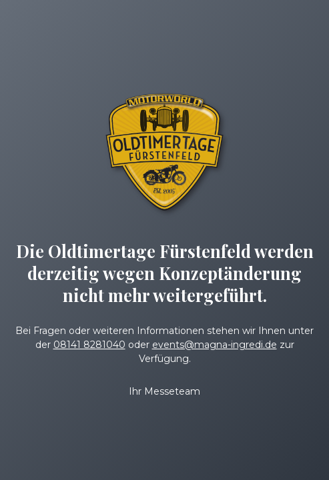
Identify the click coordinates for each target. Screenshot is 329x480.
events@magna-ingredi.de (214, 345)
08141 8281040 (89, 345)
